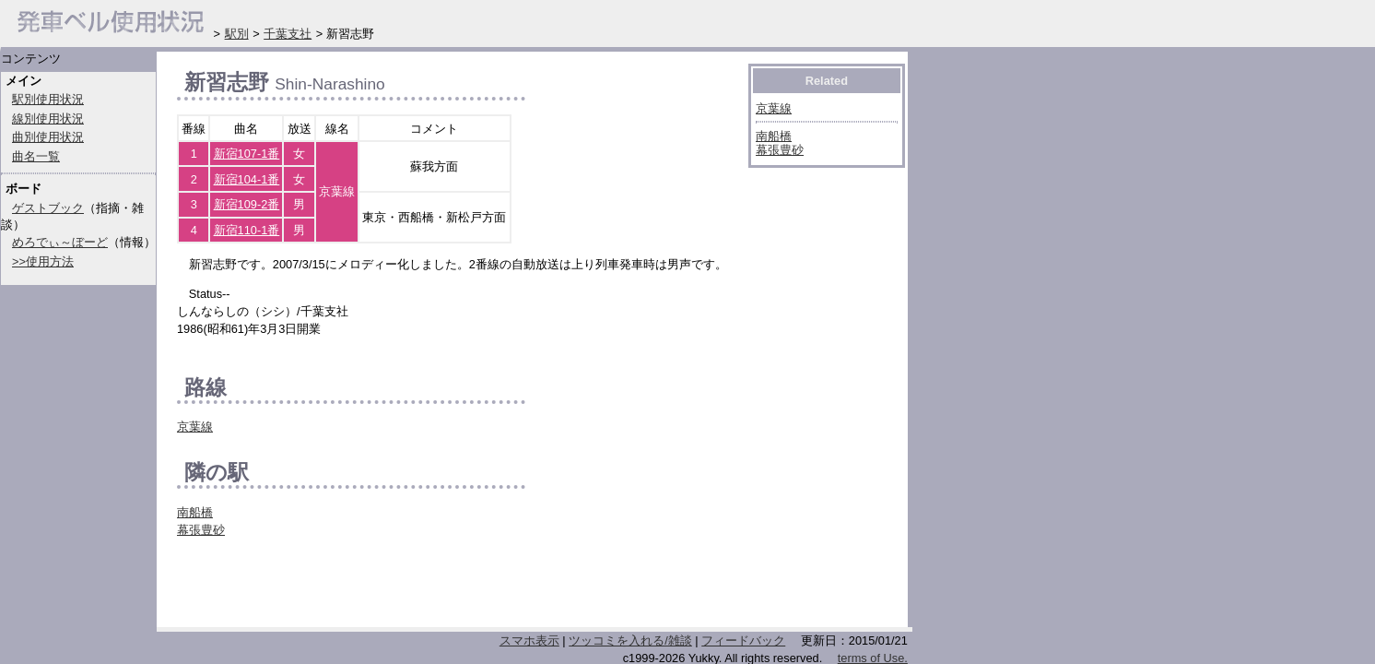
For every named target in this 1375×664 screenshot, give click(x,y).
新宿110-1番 (247, 230)
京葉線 (195, 426)
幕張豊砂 (201, 530)
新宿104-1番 (247, 179)
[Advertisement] (392, 587)
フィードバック (743, 640)
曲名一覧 (36, 156)
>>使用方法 (43, 261)
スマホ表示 (529, 640)
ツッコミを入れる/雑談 (630, 640)
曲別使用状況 (48, 137)
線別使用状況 (48, 118)
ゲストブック (48, 208)
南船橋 (195, 512)
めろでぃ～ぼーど (60, 242)
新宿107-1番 (247, 153)
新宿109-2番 (247, 204)
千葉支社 (287, 34)
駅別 (237, 34)
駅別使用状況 (48, 99)
